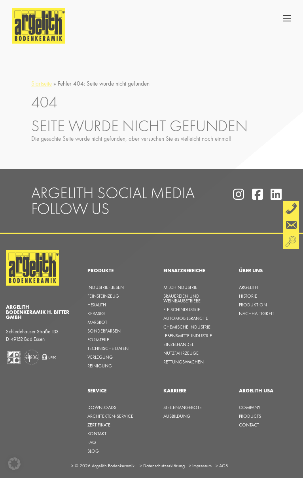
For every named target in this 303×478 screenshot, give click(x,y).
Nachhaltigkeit (256, 313)
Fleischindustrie (181, 309)
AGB (222, 465)
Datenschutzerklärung (162, 465)
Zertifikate (98, 425)
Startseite (41, 83)
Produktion (253, 305)
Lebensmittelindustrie (187, 335)
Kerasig (96, 313)
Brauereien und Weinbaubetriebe (182, 298)
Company (249, 407)
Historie (248, 296)
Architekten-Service (110, 416)
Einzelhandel (178, 344)
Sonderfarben (104, 331)
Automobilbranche (185, 318)
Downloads (101, 407)
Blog (93, 451)
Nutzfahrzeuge (181, 353)
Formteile (98, 339)
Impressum (200, 465)
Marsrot (97, 322)
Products (250, 416)
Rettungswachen (183, 362)
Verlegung (100, 357)
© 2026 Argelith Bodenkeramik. (103, 465)
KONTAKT (96, 433)
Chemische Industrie (186, 327)
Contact (249, 425)
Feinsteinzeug (103, 296)
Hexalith (96, 305)
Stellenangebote (182, 407)
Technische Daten (108, 348)
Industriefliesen (105, 287)
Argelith (248, 287)
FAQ (91, 442)
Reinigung (99, 366)
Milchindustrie (180, 287)
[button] (14, 463)
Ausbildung (176, 416)
